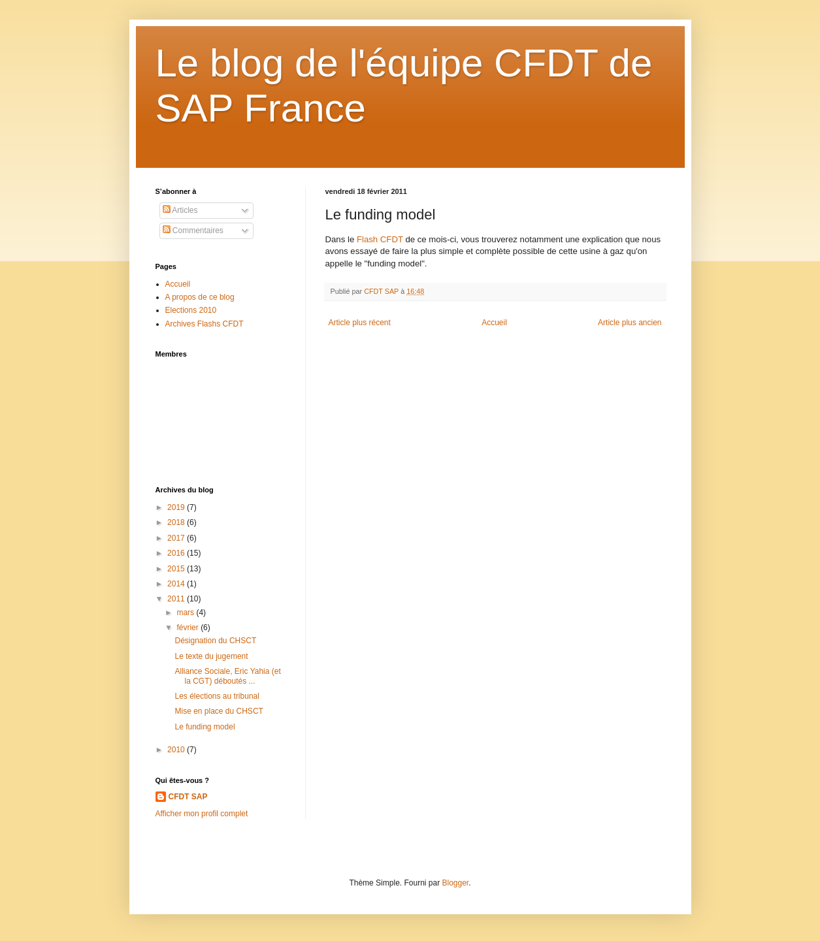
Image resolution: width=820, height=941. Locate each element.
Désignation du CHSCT (215, 640)
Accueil (494, 322)
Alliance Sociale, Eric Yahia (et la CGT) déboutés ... (227, 676)
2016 (177, 553)
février (188, 627)
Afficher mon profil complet (202, 813)
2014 (177, 583)
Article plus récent (360, 322)
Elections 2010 (191, 310)
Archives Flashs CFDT (204, 323)
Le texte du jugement (211, 656)
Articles (180, 210)
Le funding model (204, 726)
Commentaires (193, 230)
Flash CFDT (380, 239)
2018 (177, 522)
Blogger (455, 882)
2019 (177, 507)
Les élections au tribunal (216, 696)
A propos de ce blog (200, 297)
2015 (177, 568)
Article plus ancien (629, 322)
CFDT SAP (188, 796)
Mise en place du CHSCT (218, 711)
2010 (177, 749)
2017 (177, 538)
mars (186, 612)
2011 (177, 598)
